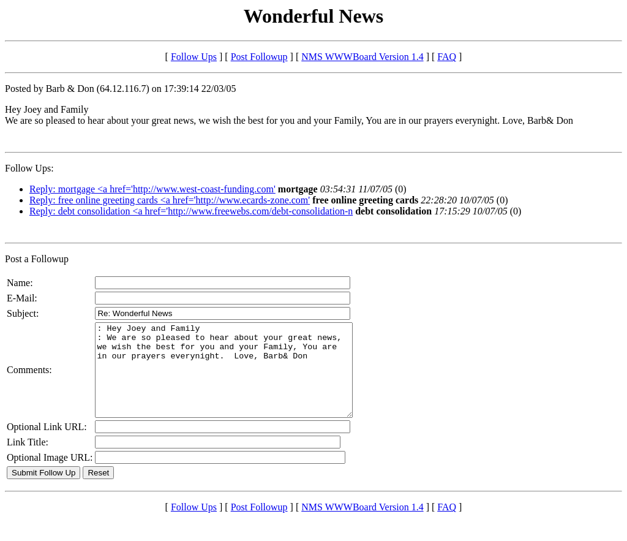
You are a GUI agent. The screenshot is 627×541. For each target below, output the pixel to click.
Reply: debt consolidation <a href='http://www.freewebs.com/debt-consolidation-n (191, 211)
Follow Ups (194, 56)
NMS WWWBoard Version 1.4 (362, 56)
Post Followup (259, 56)
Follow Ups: (29, 168)
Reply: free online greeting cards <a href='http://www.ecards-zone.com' (169, 200)
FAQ (446, 56)
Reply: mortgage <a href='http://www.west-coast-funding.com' (152, 189)
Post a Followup (37, 259)
